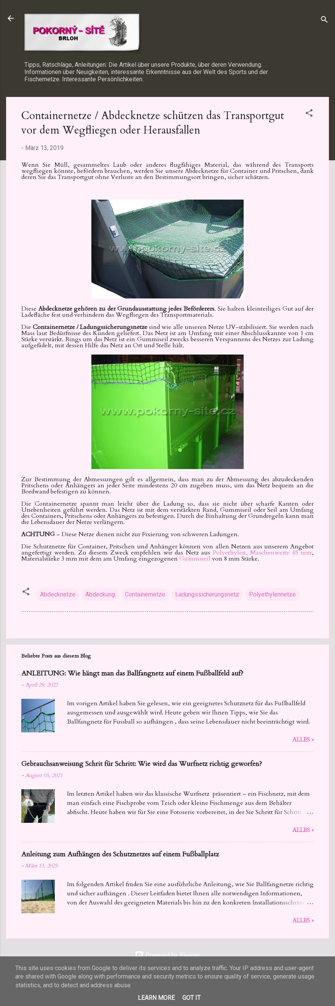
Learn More (156, 997)
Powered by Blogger (167, 955)
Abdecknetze (57, 594)
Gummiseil (195, 559)
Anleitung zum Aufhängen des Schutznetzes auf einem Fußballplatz (120, 854)
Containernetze (145, 594)
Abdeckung (100, 594)
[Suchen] (324, 20)
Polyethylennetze (272, 594)
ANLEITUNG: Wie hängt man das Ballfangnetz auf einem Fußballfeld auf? (132, 673)
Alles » (303, 739)
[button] (309, 114)
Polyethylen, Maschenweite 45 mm (262, 552)
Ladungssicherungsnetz (207, 594)
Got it (191, 997)
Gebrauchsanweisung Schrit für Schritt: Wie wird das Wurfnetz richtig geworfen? (141, 764)
